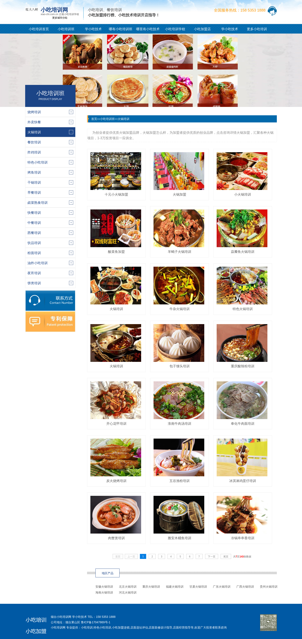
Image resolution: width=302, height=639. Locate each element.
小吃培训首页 (39, 29)
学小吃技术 (93, 29)
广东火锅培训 (221, 586)
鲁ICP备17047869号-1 (95, 622)
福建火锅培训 (175, 586)
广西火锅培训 (245, 586)
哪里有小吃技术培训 (148, 30)
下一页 (211, 556)
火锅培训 (123, 119)
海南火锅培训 (104, 592)
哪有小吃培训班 (120, 29)
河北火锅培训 (128, 592)
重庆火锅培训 (151, 586)
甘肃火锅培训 (198, 586)
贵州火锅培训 (268, 586)
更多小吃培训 (257, 29)
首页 (94, 119)
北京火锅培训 (128, 586)
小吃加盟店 (202, 29)
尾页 (225, 556)
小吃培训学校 (175, 29)
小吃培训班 (66, 29)
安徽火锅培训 (104, 586)
